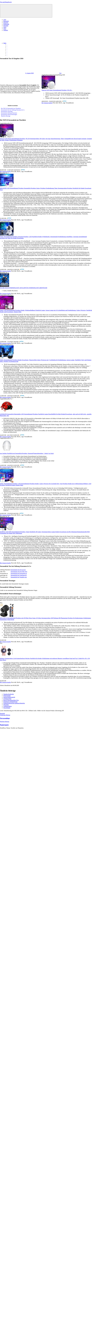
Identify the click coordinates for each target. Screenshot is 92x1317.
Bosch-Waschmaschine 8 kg (11, 795)
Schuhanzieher (7, 793)
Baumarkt (6, 21)
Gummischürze (7, 801)
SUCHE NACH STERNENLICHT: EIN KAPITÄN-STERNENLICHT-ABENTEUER (23, 288)
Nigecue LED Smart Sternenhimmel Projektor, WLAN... (57, 90)
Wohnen (5, 30)
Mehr (17, 43)
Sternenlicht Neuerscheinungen (9, 114)
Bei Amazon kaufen (47, 103)
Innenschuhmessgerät (9, 792)
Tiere (4, 28)
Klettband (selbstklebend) (10, 796)
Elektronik (6, 24)
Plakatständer (7, 790)
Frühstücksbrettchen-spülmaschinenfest (14, 798)
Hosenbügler (6, 802)
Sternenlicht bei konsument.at (19, 573)
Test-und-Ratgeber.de (6, 2)
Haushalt (5, 25)
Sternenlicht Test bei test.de (18, 569)
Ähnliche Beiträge (5, 116)
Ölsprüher (6, 799)
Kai (60, 73)
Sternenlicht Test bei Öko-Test (19, 571)
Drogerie (5, 22)
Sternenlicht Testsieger (7, 111)
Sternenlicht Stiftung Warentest (9, 113)
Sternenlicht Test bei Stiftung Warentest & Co (12, 110)
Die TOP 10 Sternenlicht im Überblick (11, 108)
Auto (4, 19)
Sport (4, 27)
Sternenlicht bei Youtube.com (19, 577)
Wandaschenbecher (8, 789)
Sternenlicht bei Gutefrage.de (19, 575)
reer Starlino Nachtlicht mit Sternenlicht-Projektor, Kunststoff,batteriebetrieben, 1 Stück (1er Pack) (27, 453)
